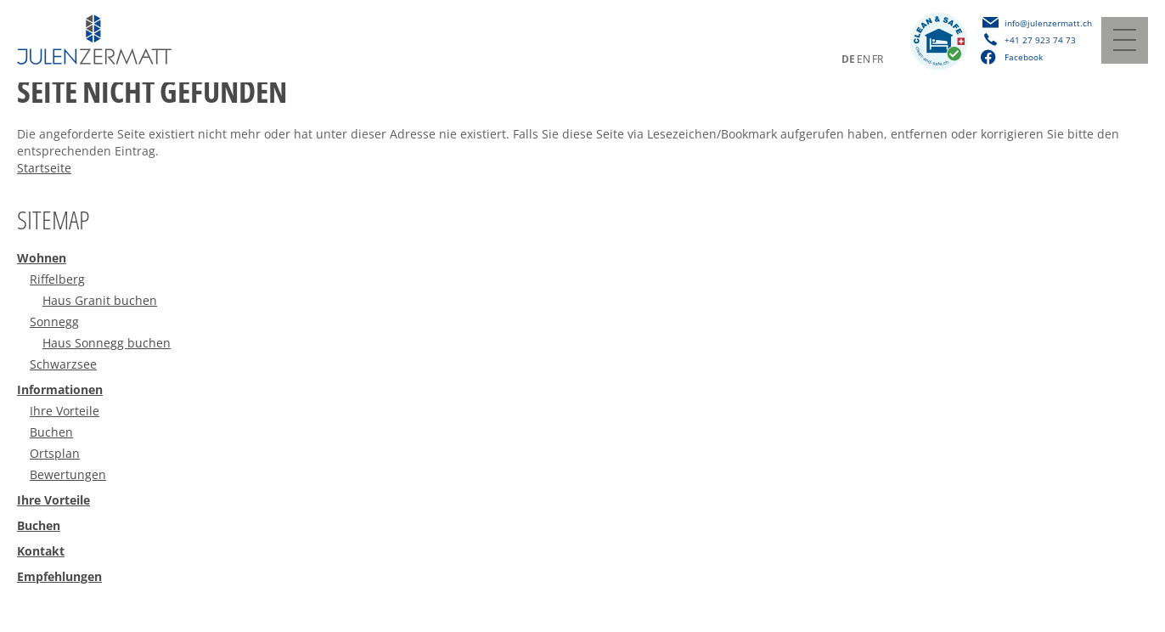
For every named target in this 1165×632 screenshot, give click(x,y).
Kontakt (41, 551)
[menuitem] (582, 260)
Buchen (51, 432)
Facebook (1012, 57)
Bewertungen (68, 474)
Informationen (60, 389)
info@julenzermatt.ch (1048, 23)
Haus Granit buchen (99, 300)
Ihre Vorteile (64, 411)
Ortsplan (55, 453)
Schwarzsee (63, 364)
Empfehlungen (59, 576)
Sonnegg (54, 321)
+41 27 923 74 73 (1040, 40)
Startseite (44, 168)
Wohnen (41, 258)
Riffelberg (57, 279)
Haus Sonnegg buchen (106, 343)
